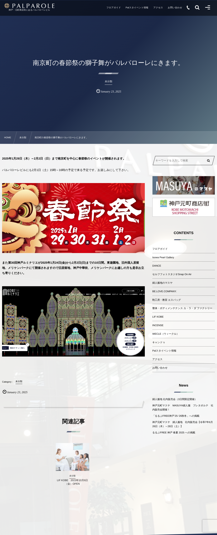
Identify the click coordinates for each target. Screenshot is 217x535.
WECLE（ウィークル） (165, 333)
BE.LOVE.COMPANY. (164, 291)
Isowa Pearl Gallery (163, 257)
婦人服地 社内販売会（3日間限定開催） (174, 399)
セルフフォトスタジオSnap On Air (172, 274)
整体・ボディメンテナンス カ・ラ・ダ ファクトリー (182, 308)
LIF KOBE (158, 316)
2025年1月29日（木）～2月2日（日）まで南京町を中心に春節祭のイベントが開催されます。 (64, 158)
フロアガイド (160, 248)
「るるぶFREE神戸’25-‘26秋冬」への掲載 (175, 415)
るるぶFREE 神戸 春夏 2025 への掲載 (173, 432)
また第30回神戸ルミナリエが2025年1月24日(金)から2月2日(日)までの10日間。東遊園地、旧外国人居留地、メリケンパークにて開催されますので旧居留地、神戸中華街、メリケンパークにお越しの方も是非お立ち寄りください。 (73, 268)
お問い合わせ (160, 367)
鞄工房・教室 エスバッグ (166, 299)
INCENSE (157, 325)
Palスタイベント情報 (164, 350)
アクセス (157, 359)
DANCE (156, 265)
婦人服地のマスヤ (162, 282)
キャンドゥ (158, 342)
